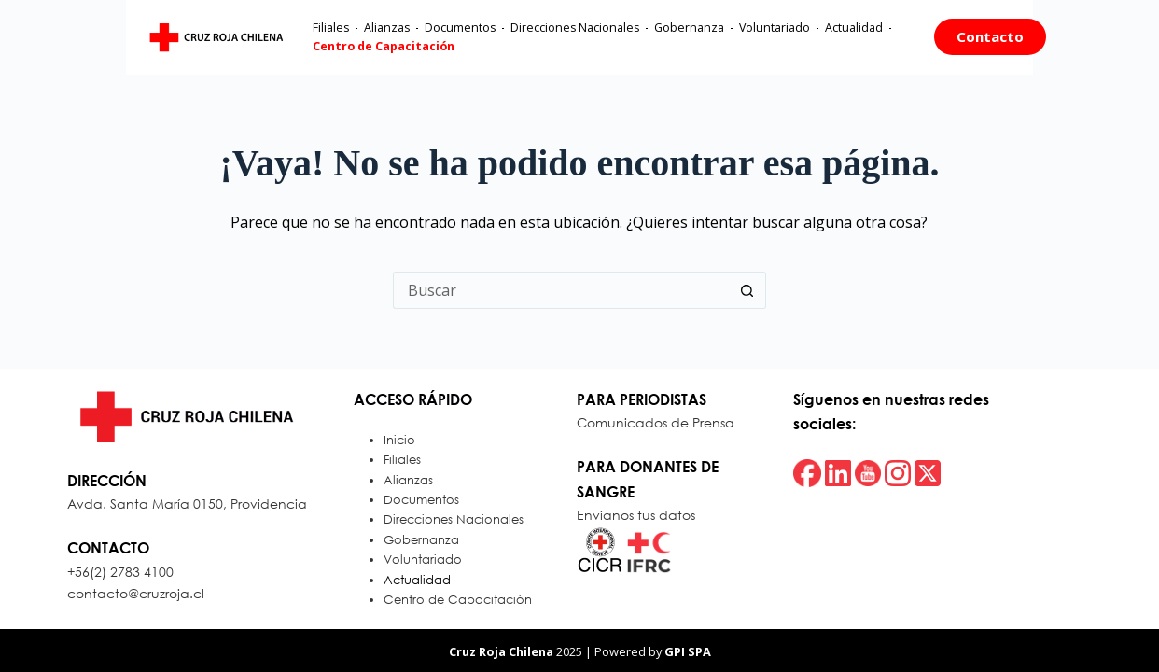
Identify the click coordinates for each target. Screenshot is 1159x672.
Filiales (274, 39)
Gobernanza (632, 39)
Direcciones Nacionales (518, 39)
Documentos (403, 39)
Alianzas (330, 39)
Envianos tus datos (636, 515)
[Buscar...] (561, 290)
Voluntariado (717, 39)
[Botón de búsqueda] (747, 290)
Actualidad (797, 39)
